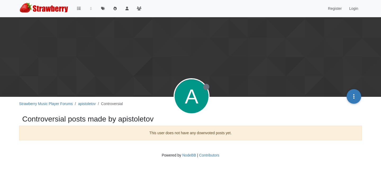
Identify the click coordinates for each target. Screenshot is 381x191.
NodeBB (189, 155)
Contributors (209, 155)
